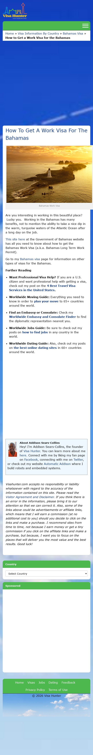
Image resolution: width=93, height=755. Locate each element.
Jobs (42, 682)
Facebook (31, 459)
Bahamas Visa (73, 33)
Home (9, 33)
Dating (53, 682)
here (23, 455)
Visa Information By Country (38, 33)
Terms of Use (58, 689)
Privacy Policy (35, 689)
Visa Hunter (32, 451)
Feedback (68, 682)
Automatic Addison (57, 463)
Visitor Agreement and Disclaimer (30, 497)
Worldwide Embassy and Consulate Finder (42, 316)
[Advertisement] (39, 81)
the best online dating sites (35, 347)
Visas (31, 682)
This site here (15, 239)
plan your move (46, 301)
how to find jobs (35, 332)
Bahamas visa (30, 259)
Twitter (78, 459)
